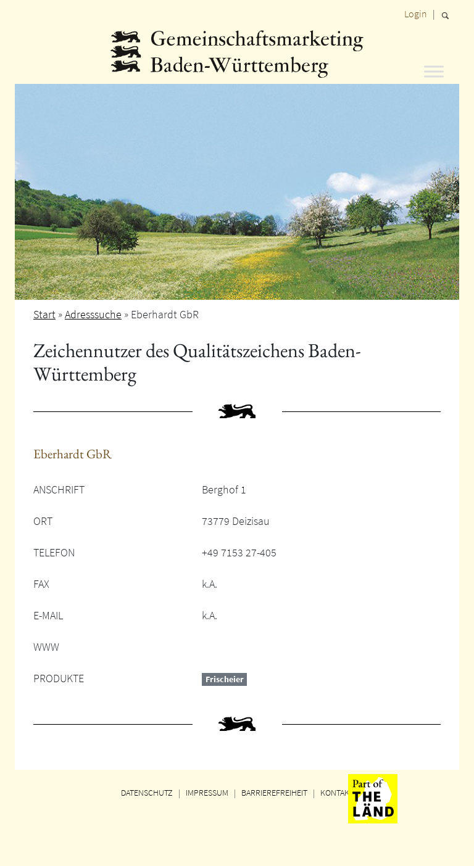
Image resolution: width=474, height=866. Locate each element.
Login (415, 13)
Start (44, 314)
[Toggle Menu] (434, 71)
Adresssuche (93, 314)
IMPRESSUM (207, 792)
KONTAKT (337, 792)
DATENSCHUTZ (147, 792)
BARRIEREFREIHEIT (274, 792)
